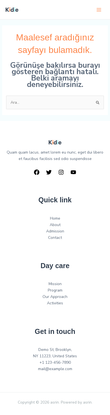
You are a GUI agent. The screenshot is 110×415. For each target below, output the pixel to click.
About (55, 224)
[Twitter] (49, 172)
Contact (55, 237)
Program (55, 290)
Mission (55, 284)
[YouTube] (73, 172)
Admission (55, 231)
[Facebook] (36, 172)
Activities (55, 303)
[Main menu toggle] (98, 9)
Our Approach (55, 296)
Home (55, 218)
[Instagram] (61, 172)
